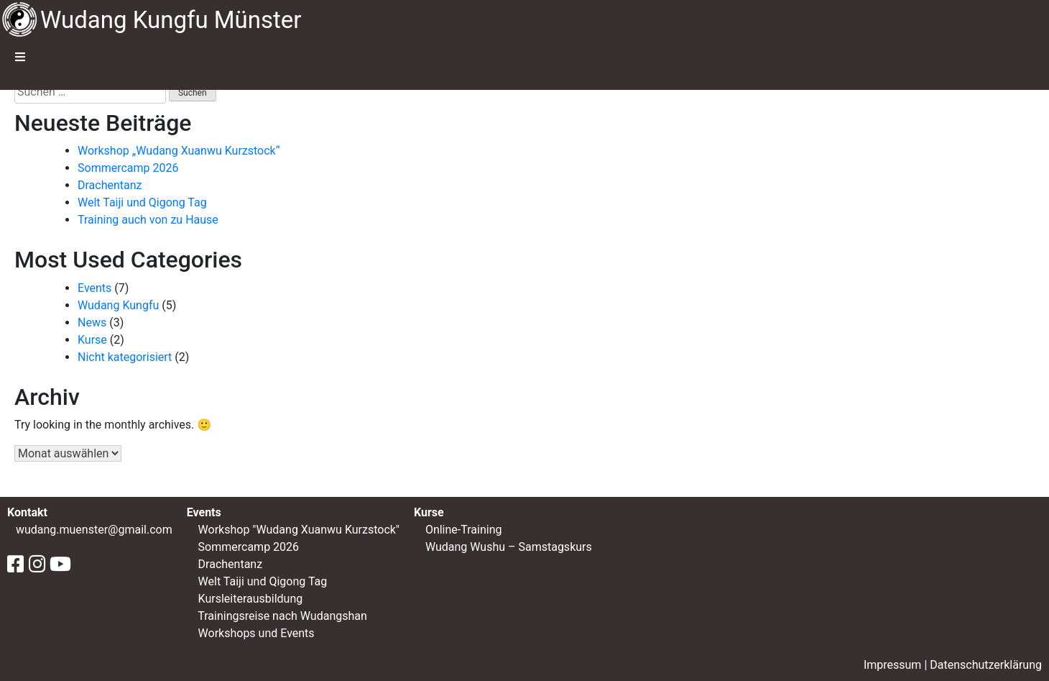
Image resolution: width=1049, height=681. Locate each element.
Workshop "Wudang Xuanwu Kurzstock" (298, 529)
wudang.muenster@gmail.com (94, 529)
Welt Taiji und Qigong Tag (142, 202)
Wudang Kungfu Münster (171, 20)
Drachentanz (110, 185)
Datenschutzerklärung (986, 665)
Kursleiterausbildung (250, 598)
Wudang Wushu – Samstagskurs (507, 547)
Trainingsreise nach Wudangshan (282, 616)
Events (94, 288)
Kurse (92, 340)
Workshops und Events (256, 633)
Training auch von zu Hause (148, 220)
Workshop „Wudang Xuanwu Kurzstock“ (178, 150)
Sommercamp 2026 (128, 168)
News (92, 322)
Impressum (893, 665)
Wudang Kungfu (118, 305)
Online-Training (462, 529)
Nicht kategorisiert (125, 357)
